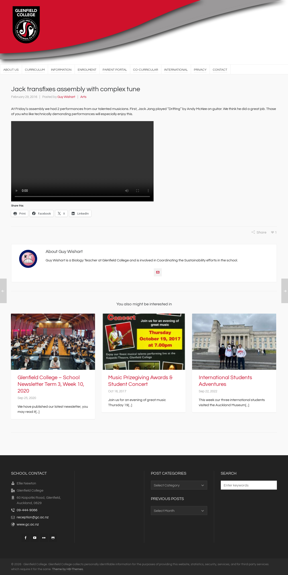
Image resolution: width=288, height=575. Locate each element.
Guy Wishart (66, 97)
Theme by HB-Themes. (68, 569)
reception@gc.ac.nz (33, 517)
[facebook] (26, 538)
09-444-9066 (27, 510)
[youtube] (35, 538)
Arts (83, 97)
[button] (271, 485)
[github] (53, 538)
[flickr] (44, 538)
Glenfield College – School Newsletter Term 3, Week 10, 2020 (51, 384)
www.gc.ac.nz (28, 524)
